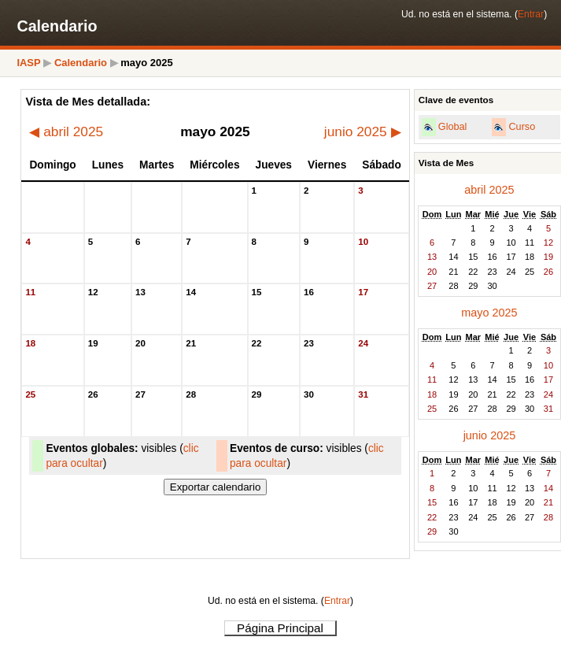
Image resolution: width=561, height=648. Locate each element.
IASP (28, 63)
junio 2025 (362, 131)
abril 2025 (66, 131)
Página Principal (280, 628)
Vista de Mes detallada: (87, 101)
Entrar (531, 14)
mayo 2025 (489, 312)
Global (452, 126)
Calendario (80, 63)
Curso (521, 126)
